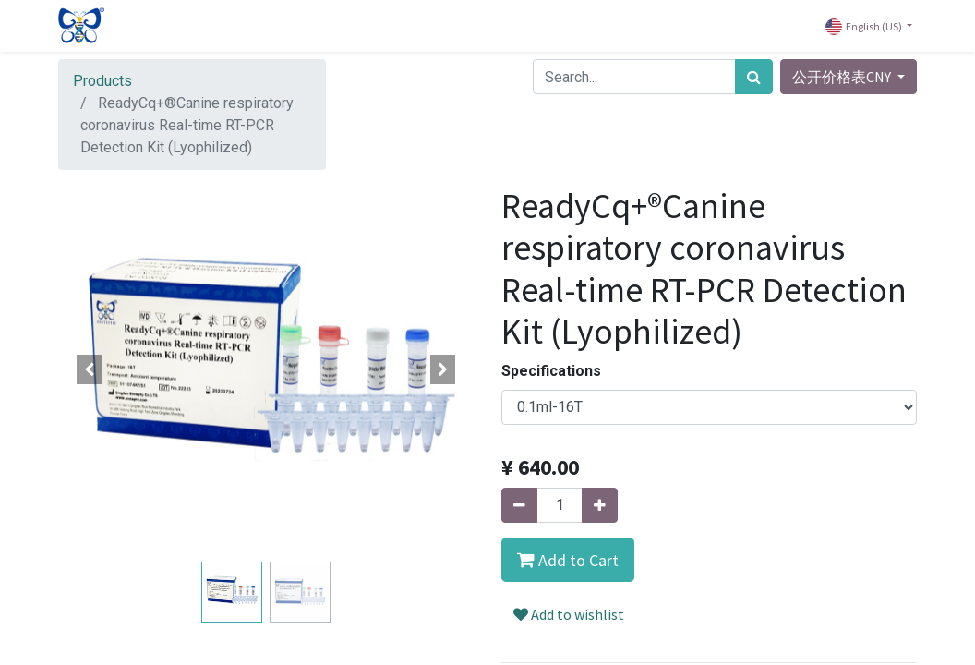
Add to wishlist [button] (568, 614)
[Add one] (600, 505)
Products (102, 81)
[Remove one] (519, 505)
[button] (89, 369)
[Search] (754, 76)
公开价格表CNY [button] (843, 76)
